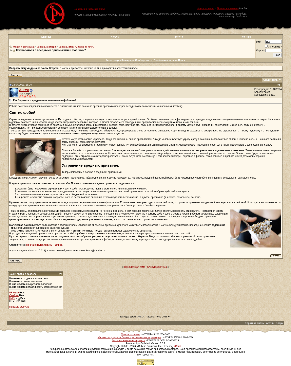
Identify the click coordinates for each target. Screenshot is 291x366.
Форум (115, 36)
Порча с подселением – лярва (44, 244)
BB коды (14, 292)
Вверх (279, 323)
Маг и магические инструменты (128, 340)
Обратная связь (254, 323)
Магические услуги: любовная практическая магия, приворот (129, 337)
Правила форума (19, 306)
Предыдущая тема (134, 267)
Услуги (179, 36)
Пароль (260, 50)
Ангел (24, 90)
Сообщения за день (165, 60)
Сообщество (144, 60)
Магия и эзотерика (23, 46)
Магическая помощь (227, 8)
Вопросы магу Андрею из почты (76, 46)
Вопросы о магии (46, 46)
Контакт (246, 36)
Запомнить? (273, 46)
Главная (46, 36)
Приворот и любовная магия (90, 8)
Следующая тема (157, 267)
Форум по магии (205, 8)
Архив (270, 323)
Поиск (182, 60)
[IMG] (12, 298)
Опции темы (270, 79)
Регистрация (113, 60)
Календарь (128, 60)
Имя (258, 41)
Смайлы (14, 295)
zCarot (177, 346)
